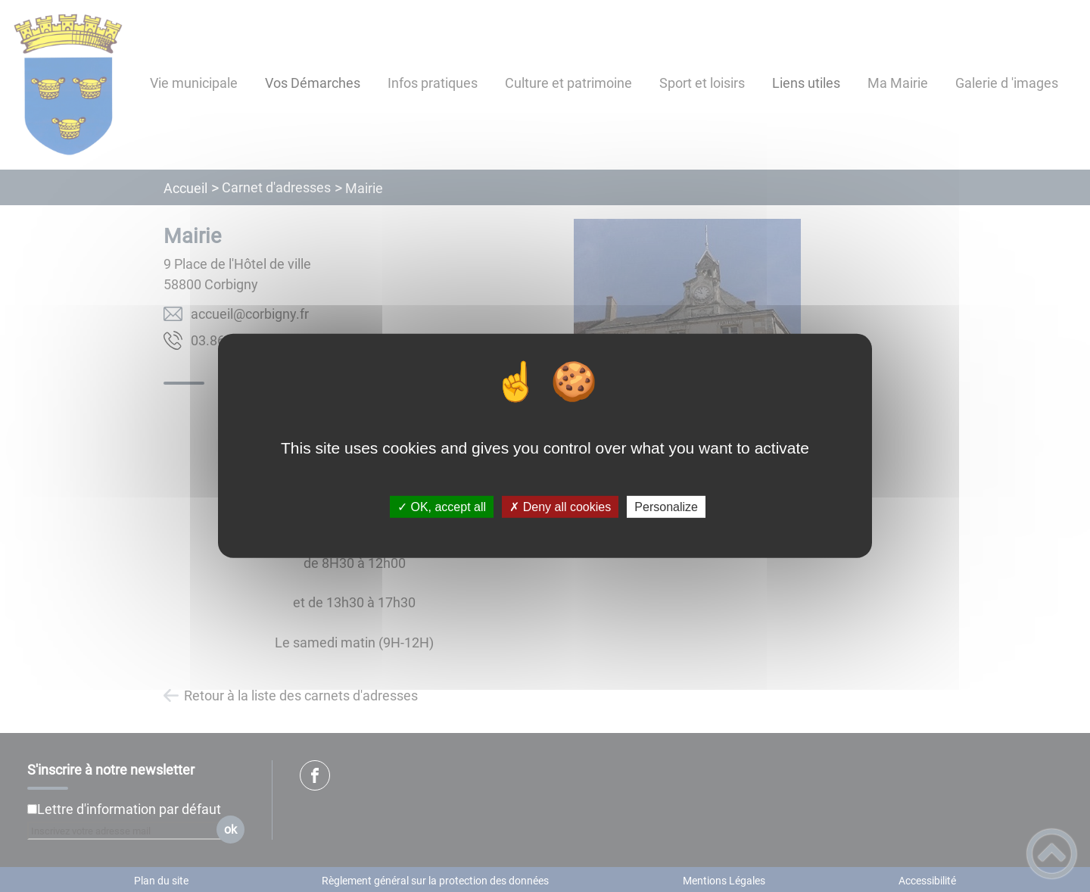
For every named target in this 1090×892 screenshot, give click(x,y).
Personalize (666, 507)
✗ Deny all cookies (560, 507)
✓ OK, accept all (441, 507)
